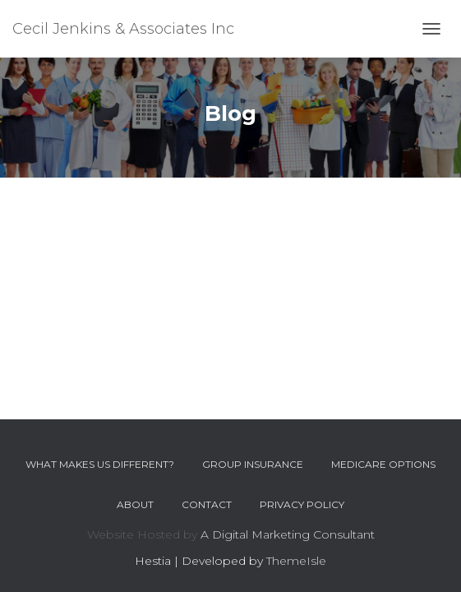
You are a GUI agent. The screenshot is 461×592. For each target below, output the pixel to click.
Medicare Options (383, 464)
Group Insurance (252, 464)
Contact (207, 504)
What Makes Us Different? (99, 464)
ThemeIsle (296, 560)
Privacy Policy (302, 504)
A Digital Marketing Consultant (288, 534)
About (135, 504)
